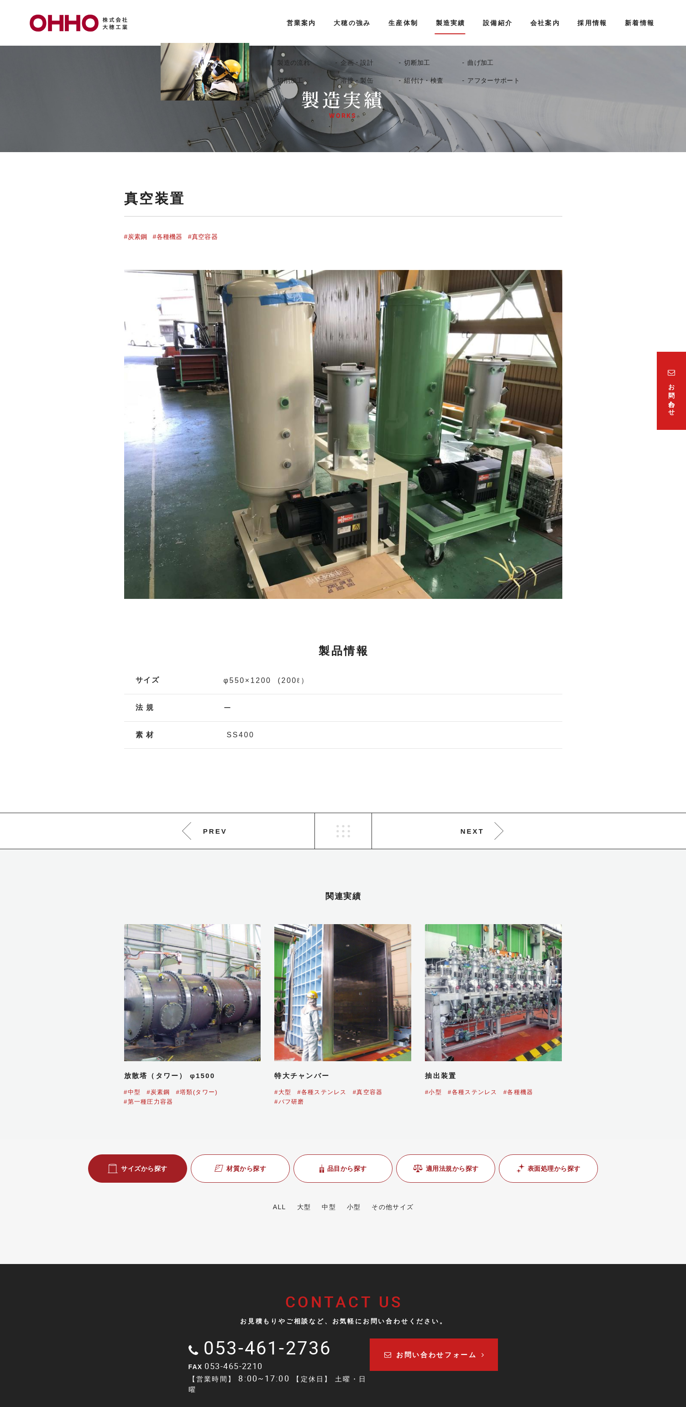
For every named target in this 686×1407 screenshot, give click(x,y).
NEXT (472, 831)
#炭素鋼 (135, 236)
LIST (343, 831)
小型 (359, 1207)
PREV (215, 831)
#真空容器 (203, 236)
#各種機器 (168, 236)
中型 (329, 1207)
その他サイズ (403, 1207)
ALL (269, 1207)
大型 (299, 1207)
